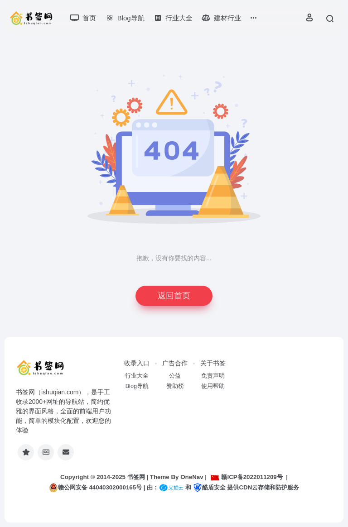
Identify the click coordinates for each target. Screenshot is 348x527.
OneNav (191, 477)
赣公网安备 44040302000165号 (95, 487)
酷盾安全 (209, 487)
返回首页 (174, 295)
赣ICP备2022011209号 (246, 477)
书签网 (136, 477)
